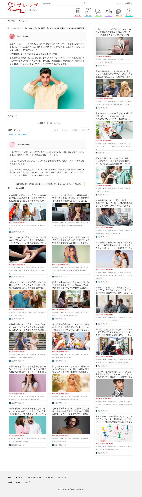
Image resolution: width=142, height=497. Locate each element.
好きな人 (56, 315)
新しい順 (64, 130)
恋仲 (112, 233)
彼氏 (110, 62)
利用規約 (19, 477)
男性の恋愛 (55, 441)
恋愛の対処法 (64, 315)
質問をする (23, 21)
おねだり (129, 143)
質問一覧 (11, 21)
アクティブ (85, 130)
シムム (10, 482)
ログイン (120, 3)
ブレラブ (68, 489)
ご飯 (97, 146)
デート (98, 62)
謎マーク (116, 449)
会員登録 (129, 3)
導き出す (103, 233)
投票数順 (74, 130)
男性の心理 (63, 357)
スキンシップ (116, 275)
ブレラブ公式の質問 (36, 28)
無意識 (37, 399)
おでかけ (129, 317)
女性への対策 (64, 28)
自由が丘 (27, 482)
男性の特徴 (29, 357)
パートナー (108, 146)
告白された (26, 270)
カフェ (98, 320)
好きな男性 (31, 399)
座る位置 (56, 357)
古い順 (55, 130)
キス (110, 275)
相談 (121, 104)
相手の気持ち (72, 315)
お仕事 (128, 101)
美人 (74, 399)
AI (127, 230)
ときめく (129, 401)
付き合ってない (18, 270)
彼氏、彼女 (112, 104)
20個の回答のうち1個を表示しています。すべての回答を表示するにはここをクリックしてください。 (49, 184)
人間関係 (42, 354)
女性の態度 (24, 399)
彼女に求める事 (14, 441)
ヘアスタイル (107, 362)
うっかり (129, 59)
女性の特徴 (68, 225)
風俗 (127, 104)
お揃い (42, 312)
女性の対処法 (61, 225)
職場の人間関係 (77, 28)
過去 (124, 104)
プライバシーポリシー (33, 477)
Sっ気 (128, 272)
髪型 (97, 407)
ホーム (10, 477)
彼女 (107, 62)
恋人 (122, 146)
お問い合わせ (62, 477)
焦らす (103, 278)
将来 (98, 233)
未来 (118, 233)
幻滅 (121, 404)
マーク (128, 446)
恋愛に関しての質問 (116, 59)
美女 (77, 399)
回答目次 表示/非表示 (18, 135)
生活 (104, 191)
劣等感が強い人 (14, 357)
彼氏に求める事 (23, 441)
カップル (42, 438)
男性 (131, 404)
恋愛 (118, 104)
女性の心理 (34, 270)
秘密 (112, 449)
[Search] (85, 4)
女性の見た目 (68, 399)
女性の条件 (60, 399)
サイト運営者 (49, 477)
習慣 (107, 191)
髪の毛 (126, 362)
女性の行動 (54, 28)
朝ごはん (100, 191)
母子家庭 (85, 438)
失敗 (104, 62)
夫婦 (101, 62)
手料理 (126, 146)
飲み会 (69, 357)
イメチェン (99, 404)
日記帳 (108, 449)
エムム (18, 482)
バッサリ (100, 362)
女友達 (42, 225)
